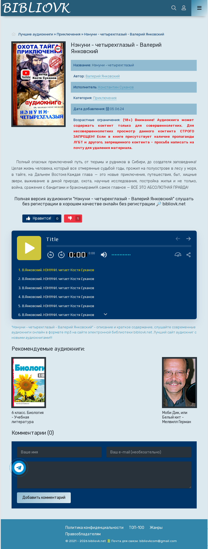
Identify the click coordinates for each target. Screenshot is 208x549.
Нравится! (43, 218)
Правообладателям (83, 534)
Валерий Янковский (103, 76)
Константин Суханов (116, 87)
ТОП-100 (136, 527)
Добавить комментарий (43, 497)
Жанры (156, 527)
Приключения (105, 98)
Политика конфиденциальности (94, 527)
